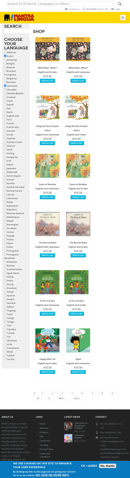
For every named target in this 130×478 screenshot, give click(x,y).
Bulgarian (12, 78)
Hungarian (12, 157)
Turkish (10, 333)
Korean (10, 179)
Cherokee (12, 89)
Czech (10, 100)
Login (117, 9)
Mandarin (12, 209)
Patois (10, 243)
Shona (10, 280)
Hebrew (11, 145)
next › (62, 281)
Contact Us (74, 9)
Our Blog (44, 407)
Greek (10, 134)
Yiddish (10, 355)
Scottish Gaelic (14, 269)
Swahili (10, 299)
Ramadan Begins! (79, 399)
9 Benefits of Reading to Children (81, 388)
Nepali (10, 220)
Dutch (10, 112)
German (11, 130)
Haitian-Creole (14, 142)
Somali (10, 291)
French (10, 123)
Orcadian (11, 228)
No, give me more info (52, 475)
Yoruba (10, 359)
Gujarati (11, 138)
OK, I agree (89, 465)
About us (44, 390)
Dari (9, 108)
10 (37, 281)
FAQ (41, 398)
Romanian (12, 261)
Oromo (10, 232)
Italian (10, 164)
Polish (10, 247)
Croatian (11, 97)
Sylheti (10, 306)
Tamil (10, 314)
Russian (10, 265)
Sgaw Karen (13, 273)
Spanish (11, 295)
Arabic (10, 56)
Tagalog (11, 310)
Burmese (11, 82)
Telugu (10, 321)
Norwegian (12, 224)
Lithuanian (12, 198)
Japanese (11, 168)
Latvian (10, 194)
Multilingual (13, 217)
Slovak (10, 284)
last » (77, 281)
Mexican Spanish (15, 213)
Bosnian (11, 67)
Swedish (11, 303)
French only (13, 127)
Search (13, 26)
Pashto (10, 239)
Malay (10, 202)
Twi (9, 336)
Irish (9, 160)
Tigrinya (11, 329)
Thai (9, 325)
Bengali (11, 63)
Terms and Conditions (45, 417)
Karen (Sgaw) (14, 175)
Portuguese (13, 250)
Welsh (10, 351)
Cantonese (12, 85)
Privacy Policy (46, 411)
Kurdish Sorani (14, 190)
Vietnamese (13, 348)
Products (44, 394)
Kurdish (11, 183)
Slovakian (12, 288)
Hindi (9, 149)
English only (13, 115)
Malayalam (12, 205)
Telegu (10, 318)
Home (42, 386)
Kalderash (12, 172)
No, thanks (108, 465)
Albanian (11, 52)
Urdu (9, 344)
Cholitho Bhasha (15, 93)
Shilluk (10, 276)
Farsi (9, 119)
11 (49, 281)
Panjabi (10, 235)
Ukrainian (12, 340)
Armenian (12, 59)
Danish (10, 104)
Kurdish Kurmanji (16, 187)
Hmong (10, 153)
